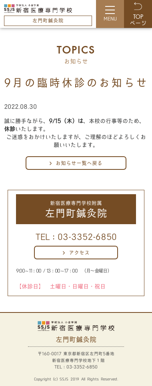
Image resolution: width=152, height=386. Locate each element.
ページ (138, 20)
